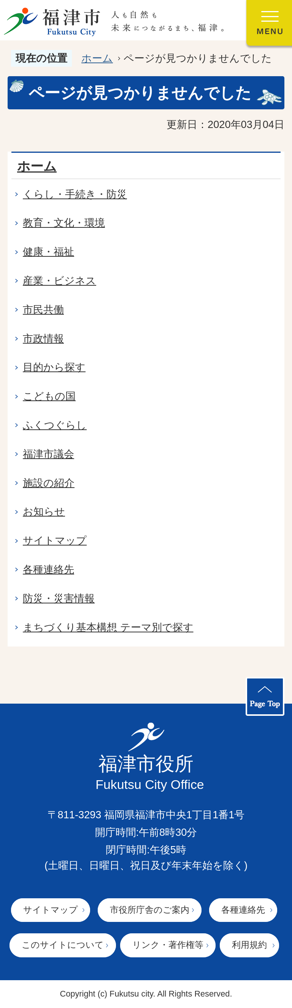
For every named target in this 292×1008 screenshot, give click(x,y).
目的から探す (54, 367)
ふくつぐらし (55, 425)
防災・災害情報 (59, 598)
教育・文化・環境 (64, 223)
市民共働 (43, 309)
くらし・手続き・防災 (75, 194)
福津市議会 (48, 454)
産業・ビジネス (59, 280)
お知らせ (44, 511)
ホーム (97, 58)
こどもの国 (49, 396)
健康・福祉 (48, 252)
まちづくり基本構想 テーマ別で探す (108, 627)
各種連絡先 (48, 569)
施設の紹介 (49, 483)
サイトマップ (55, 540)
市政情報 (43, 338)
